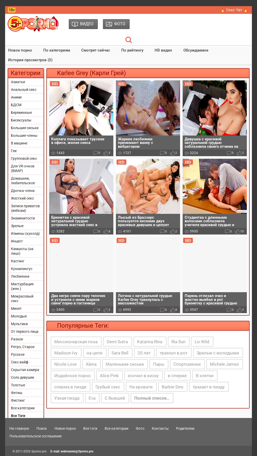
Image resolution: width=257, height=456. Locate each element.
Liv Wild (202, 341)
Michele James (224, 364)
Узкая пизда (66, 398)
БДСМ (16, 105)
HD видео (163, 50)
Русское (17, 354)
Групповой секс (24, 158)
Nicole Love (65, 364)
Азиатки (18, 82)
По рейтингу (132, 50)
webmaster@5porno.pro (77, 451)
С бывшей (115, 398)
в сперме (177, 375)
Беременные (21, 112)
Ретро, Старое (22, 347)
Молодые (19, 316)
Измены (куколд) (25, 233)
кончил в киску (143, 375)
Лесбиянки (20, 276)
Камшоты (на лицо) (22, 251)
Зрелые (17, 226)
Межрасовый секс (22, 298)
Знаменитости (23, 218)
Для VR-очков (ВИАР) (22, 168)
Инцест (17, 241)
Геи (14, 151)
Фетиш (16, 393)
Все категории (23, 408)
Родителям (185, 428)
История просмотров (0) (30, 60)
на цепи (94, 352)
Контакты (160, 428)
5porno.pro (39, 451)
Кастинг (17, 261)
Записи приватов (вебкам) (25, 208)
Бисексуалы (21, 120)
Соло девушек (22, 377)
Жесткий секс (22, 198)
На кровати (141, 386)
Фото (140, 428)
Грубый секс (108, 386)
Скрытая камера (25, 370)
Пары (158, 364)
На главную (19, 428)
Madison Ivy (65, 352)
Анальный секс (23, 90)
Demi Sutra (117, 341)
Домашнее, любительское (23, 180)
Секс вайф (19, 362)
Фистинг (18, 400)
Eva (92, 398)
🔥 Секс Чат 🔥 (234, 10)
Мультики (19, 324)
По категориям (56, 50)
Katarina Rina (149, 341)
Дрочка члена (23, 191)
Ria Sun (178, 341)
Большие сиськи (24, 128)
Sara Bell (120, 352)
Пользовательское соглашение (35, 436)
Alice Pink (109, 375)
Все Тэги (18, 416)
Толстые (18, 385)
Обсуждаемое (195, 50)
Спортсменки (187, 364)
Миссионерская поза (76, 341)
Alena (91, 364)
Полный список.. (151, 398)
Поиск (41, 428)
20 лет (144, 352)
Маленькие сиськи (125, 364)
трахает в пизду (209, 386)
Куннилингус (21, 269)
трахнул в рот (173, 352)
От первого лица (24, 331)
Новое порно (20, 50)
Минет (16, 308)
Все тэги (90, 428)
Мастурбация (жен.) (22, 286)
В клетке (204, 375)
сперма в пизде (70, 386)
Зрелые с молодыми (218, 352)
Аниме (16, 97)
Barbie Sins (172, 386)
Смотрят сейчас (95, 50)
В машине (19, 143)
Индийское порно (72, 375)
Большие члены (24, 135)
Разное (17, 339)
